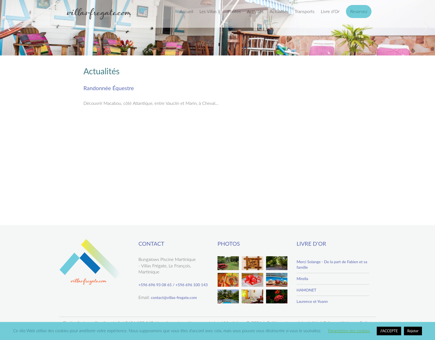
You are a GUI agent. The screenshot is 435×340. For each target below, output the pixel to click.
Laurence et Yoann (312, 301)
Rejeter (413, 331)
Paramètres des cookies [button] (349, 330)
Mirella (302, 278)
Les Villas (208, 11)
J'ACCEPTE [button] (389, 331)
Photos (234, 11)
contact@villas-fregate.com (174, 297)
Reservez (358, 11)
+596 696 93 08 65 (155, 284)
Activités (255, 11)
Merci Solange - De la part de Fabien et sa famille (332, 264)
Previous (9, 26)
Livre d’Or (330, 11)
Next (425, 26)
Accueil (186, 11)
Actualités (279, 11)
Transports (305, 11)
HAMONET (306, 290)
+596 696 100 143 (191, 284)
